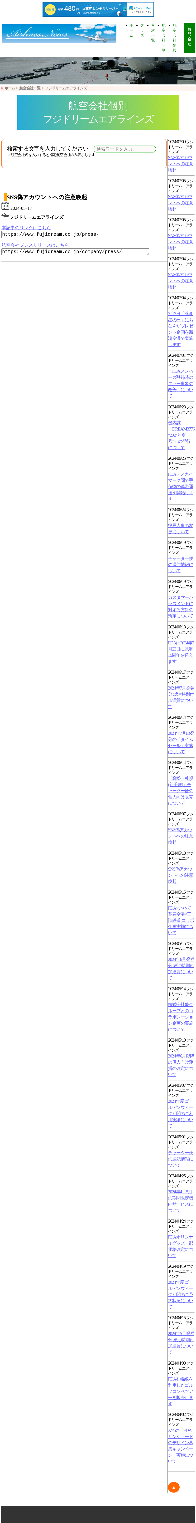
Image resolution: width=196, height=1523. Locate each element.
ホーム (131, 30)
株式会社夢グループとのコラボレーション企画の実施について (180, 1017)
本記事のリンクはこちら (26, 227)
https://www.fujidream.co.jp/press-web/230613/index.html (81, 235)
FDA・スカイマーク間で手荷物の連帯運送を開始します (180, 486)
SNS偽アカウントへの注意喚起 (180, 163)
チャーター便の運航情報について (180, 564)
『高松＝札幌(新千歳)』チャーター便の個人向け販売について (180, 791)
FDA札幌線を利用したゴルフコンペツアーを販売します (180, 1391)
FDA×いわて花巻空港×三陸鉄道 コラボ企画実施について (181, 920)
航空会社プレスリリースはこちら (35, 246)
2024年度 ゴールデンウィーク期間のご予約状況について (180, 1294)
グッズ (142, 30)
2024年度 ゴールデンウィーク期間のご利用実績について (180, 1113)
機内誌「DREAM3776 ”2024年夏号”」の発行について (181, 435)
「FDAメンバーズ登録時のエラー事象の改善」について (180, 383)
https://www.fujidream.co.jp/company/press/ (81, 253)
